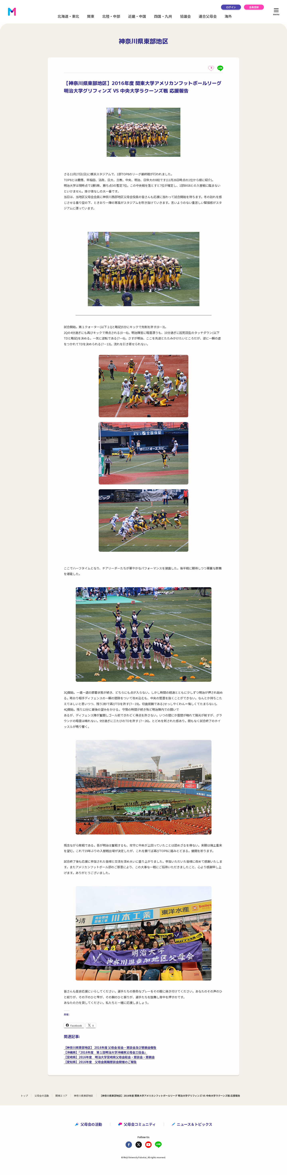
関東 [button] (90, 16)
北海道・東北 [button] (68, 16)
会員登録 (254, 7)
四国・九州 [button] (163, 16)
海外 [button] (228, 16)
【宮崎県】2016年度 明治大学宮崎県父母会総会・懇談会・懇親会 (109, 1057)
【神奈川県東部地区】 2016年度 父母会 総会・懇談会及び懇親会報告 (110, 1047)
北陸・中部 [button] (111, 16)
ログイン (231, 7)
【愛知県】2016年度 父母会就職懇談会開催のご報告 (100, 1062)
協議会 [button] (185, 16)
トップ (24, 1095)
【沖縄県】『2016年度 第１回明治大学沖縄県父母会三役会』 (105, 1052)
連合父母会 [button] (208, 16)
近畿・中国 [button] (137, 16)
